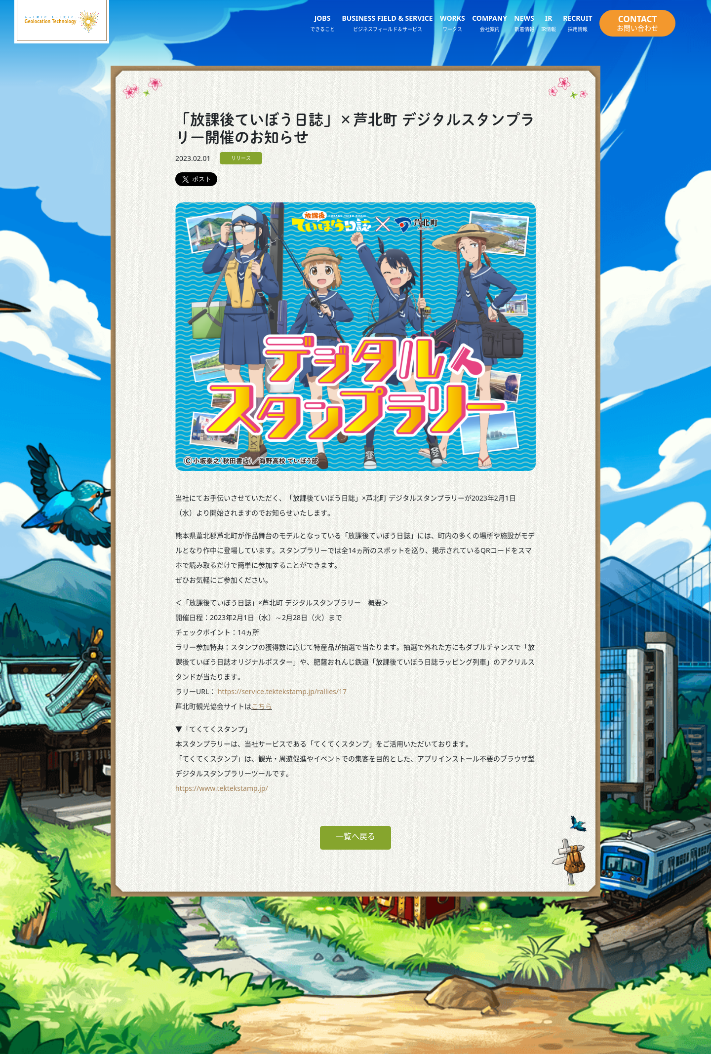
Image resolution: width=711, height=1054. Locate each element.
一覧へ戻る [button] (355, 836)
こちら (261, 706)
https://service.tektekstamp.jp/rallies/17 (282, 691)
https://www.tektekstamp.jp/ (221, 788)
